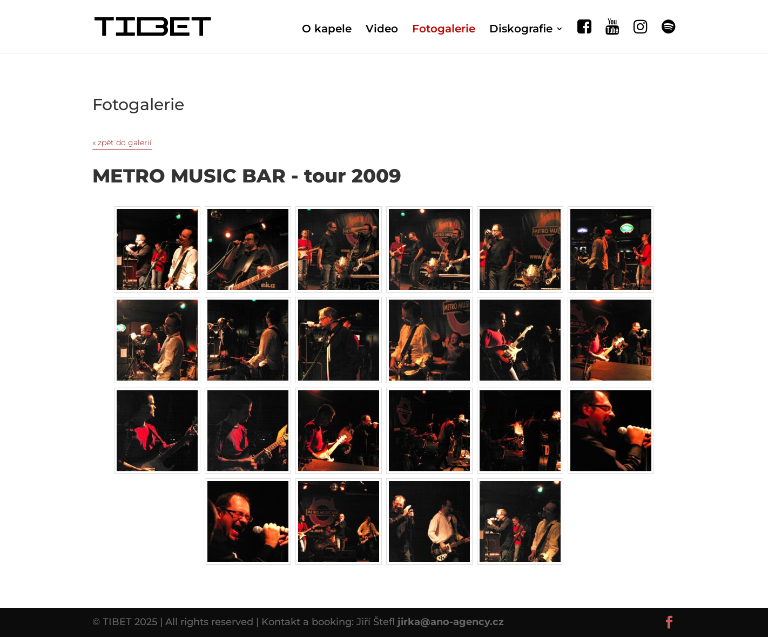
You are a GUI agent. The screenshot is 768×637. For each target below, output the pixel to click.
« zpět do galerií (122, 142)
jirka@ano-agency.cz (451, 622)
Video (382, 30)
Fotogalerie (443, 30)
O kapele (327, 30)
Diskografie (521, 30)
